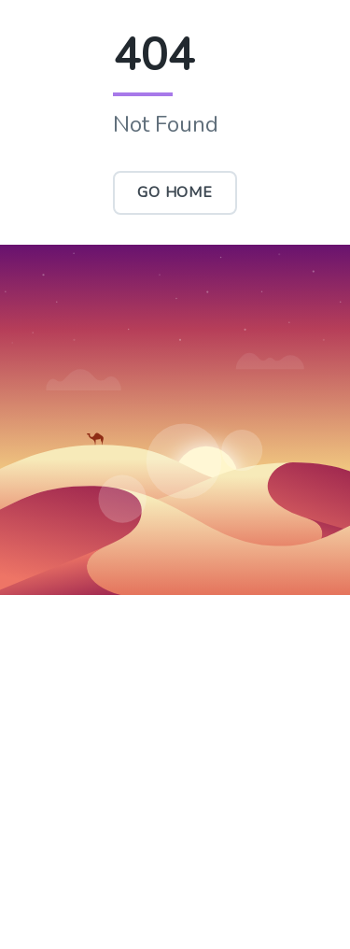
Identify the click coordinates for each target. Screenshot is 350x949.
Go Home (175, 192)
